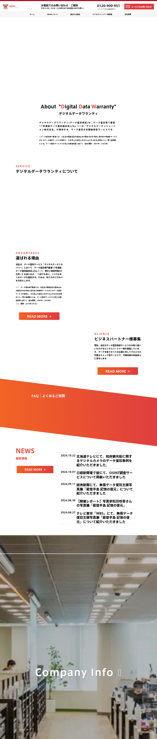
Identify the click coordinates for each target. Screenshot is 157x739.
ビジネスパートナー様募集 (102, 14)
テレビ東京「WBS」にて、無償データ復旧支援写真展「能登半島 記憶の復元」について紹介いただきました (104, 517)
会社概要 (128, 14)
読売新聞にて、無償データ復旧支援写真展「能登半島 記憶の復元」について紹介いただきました (104, 489)
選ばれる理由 (75, 14)
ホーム (32, 14)
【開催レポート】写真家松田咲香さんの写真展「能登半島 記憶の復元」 (104, 503)
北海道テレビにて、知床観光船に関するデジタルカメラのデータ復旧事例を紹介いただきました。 (104, 460)
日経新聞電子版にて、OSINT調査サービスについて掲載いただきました (104, 474)
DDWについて (52, 14)
